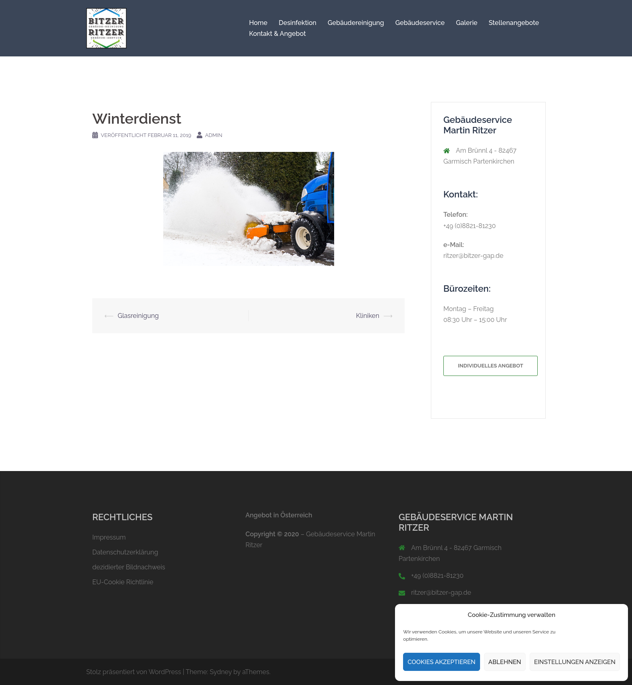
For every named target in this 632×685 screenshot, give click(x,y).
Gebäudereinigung (356, 23)
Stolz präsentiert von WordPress (133, 672)
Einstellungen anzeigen (574, 662)
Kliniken (367, 316)
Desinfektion (297, 23)
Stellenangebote (514, 23)
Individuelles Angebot (490, 366)
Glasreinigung (138, 316)
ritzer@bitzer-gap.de (473, 255)
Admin (213, 135)
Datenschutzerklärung (125, 552)
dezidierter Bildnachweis (128, 567)
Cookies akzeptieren (441, 662)
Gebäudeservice (420, 23)
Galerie (466, 23)
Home (258, 23)
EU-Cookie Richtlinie (122, 582)
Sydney (221, 672)
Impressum (109, 537)
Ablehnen (505, 662)
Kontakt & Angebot (277, 33)
